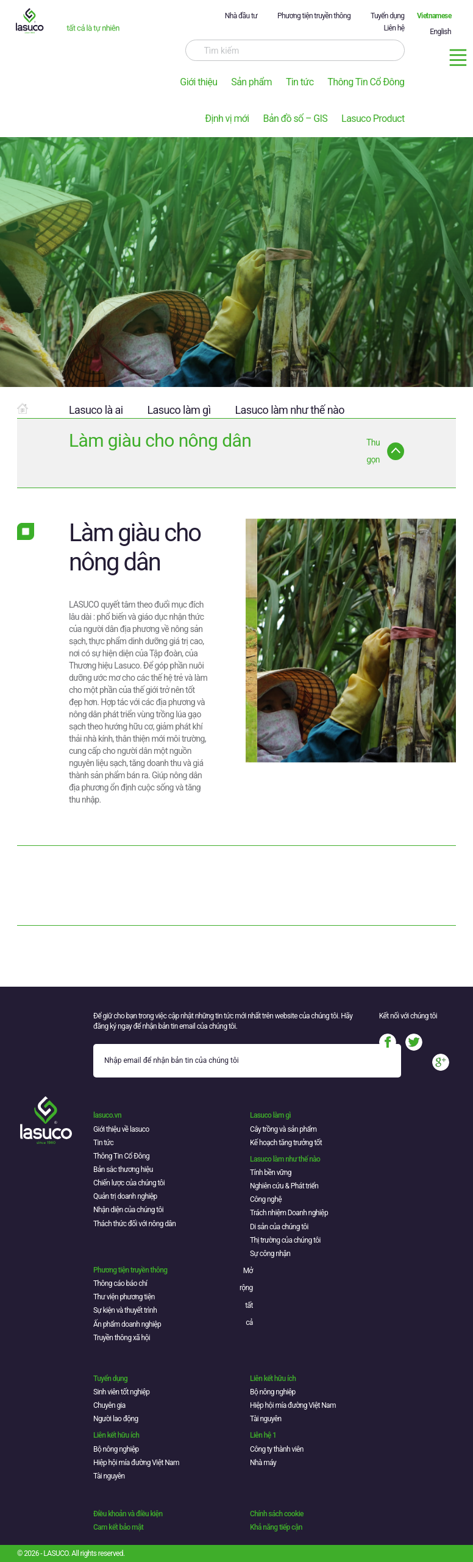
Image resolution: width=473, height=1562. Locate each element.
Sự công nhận (270, 1253)
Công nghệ (266, 1199)
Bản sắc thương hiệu (123, 1169)
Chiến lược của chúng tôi (129, 1183)
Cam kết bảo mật (118, 1527)
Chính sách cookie (277, 1514)
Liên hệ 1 (263, 1435)
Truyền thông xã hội (121, 1337)
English (440, 31)
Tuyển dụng (388, 16)
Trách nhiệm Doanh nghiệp (289, 1213)
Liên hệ (393, 28)
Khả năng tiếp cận (276, 1527)
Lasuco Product (372, 118)
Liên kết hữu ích (273, 1378)
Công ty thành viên (277, 1449)
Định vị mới (227, 118)
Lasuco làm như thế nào (289, 409)
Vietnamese (434, 16)
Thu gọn (373, 451)
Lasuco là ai (96, 409)
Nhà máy (263, 1462)
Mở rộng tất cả (246, 1296)
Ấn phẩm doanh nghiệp (127, 1324)
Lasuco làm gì (178, 409)
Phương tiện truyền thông (313, 16)
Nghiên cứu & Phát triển (284, 1186)
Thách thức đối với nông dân (134, 1223)
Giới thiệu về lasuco (121, 1129)
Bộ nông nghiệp (273, 1392)
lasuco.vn (107, 1115)
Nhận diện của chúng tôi (128, 1209)
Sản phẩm (251, 82)
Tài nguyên (266, 1419)
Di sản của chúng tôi (279, 1227)
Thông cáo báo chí (120, 1283)
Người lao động (115, 1419)
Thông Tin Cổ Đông (365, 82)
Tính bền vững (270, 1172)
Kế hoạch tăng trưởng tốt (286, 1142)
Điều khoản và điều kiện (127, 1514)
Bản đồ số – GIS (295, 118)
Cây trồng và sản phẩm (283, 1129)
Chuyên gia (109, 1405)
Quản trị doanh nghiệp (125, 1196)
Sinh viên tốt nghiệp (121, 1392)
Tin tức (300, 82)
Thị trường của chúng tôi (285, 1240)
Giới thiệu (198, 82)
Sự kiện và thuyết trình (125, 1310)
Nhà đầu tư (241, 16)
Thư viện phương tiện (124, 1297)
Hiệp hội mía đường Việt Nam (293, 1405)
